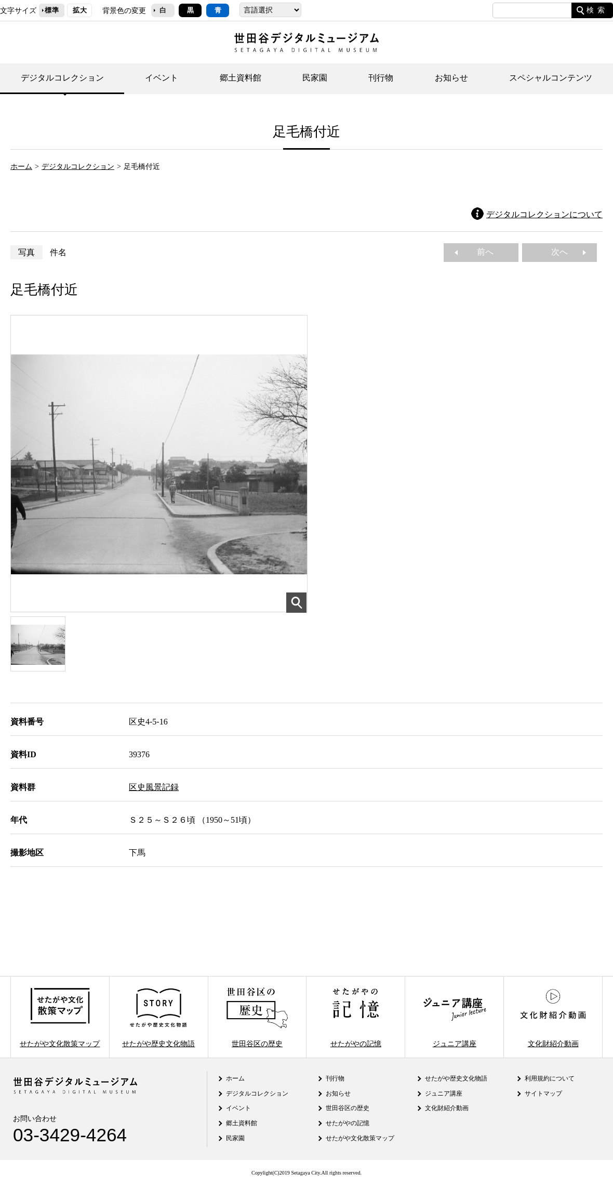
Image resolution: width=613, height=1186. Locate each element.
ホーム (21, 166)
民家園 (314, 77)
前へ (481, 251)
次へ (563, 251)
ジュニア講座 (454, 1017)
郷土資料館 (240, 77)
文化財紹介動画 (552, 1017)
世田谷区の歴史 (257, 1017)
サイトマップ (543, 1093)
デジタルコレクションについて (544, 214)
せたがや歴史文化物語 (158, 1017)
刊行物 (380, 77)
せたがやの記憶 (356, 1017)
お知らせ (451, 77)
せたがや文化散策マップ (60, 1017)
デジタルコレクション (62, 77)
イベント (161, 77)
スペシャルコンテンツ (550, 77)
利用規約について (550, 1078)
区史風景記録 (154, 787)
